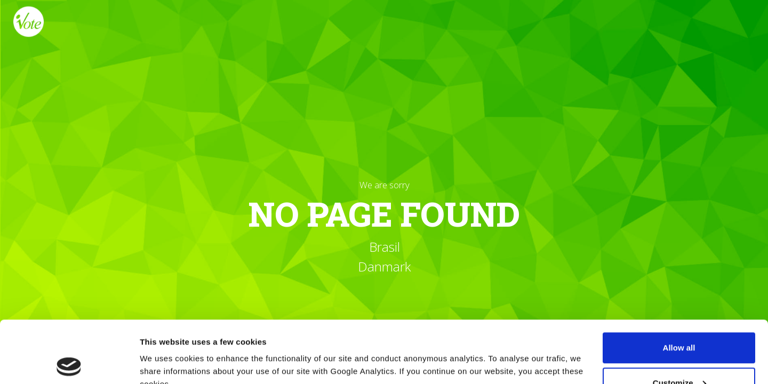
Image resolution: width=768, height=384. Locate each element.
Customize (679, 320)
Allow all (679, 285)
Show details (164, 351)
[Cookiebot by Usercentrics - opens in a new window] (69, 363)
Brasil (384, 247)
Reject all (679, 355)
